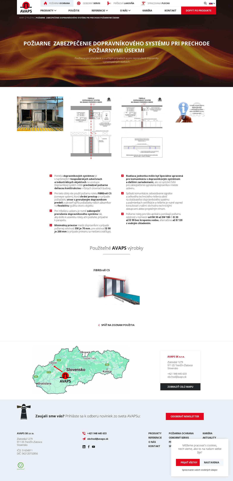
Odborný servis (179, 437)
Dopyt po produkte (198, 10)
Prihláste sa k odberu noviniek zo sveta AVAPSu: (88, 415)
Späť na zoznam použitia (117, 325)
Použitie (74, 10)
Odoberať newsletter (185, 416)
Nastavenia (211, 462)
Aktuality (209, 437)
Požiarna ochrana (181, 433)
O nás (123, 10)
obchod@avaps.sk (176, 376)
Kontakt (170, 10)
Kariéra (147, 10)
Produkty (46, 10)
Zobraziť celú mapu (180, 386)
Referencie (98, 10)
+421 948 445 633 (177, 373)
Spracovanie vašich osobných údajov (199, 469)
